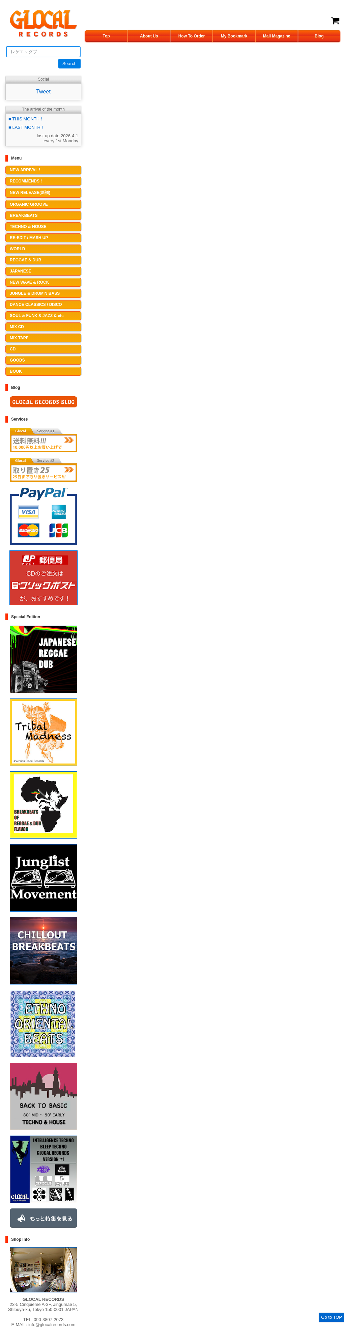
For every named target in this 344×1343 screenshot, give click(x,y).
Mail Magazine (276, 36)
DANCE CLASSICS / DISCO (36, 304)
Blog (319, 36)
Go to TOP (331, 1317)
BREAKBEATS (23, 215)
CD (13, 349)
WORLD (17, 249)
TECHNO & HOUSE (28, 226)
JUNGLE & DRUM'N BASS (35, 293)
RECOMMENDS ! (26, 181)
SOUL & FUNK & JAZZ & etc (37, 315)
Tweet (43, 91)
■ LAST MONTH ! (25, 127)
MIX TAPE (19, 338)
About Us (149, 36)
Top (106, 36)
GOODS (17, 360)
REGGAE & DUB (25, 260)
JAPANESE (20, 271)
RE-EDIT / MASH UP (29, 237)
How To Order (191, 36)
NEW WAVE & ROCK (29, 282)
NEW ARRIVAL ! (25, 170)
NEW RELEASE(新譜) (30, 192)
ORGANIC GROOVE (29, 204)
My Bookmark (234, 36)
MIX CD (17, 326)
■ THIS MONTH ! (25, 118)
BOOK (16, 371)
